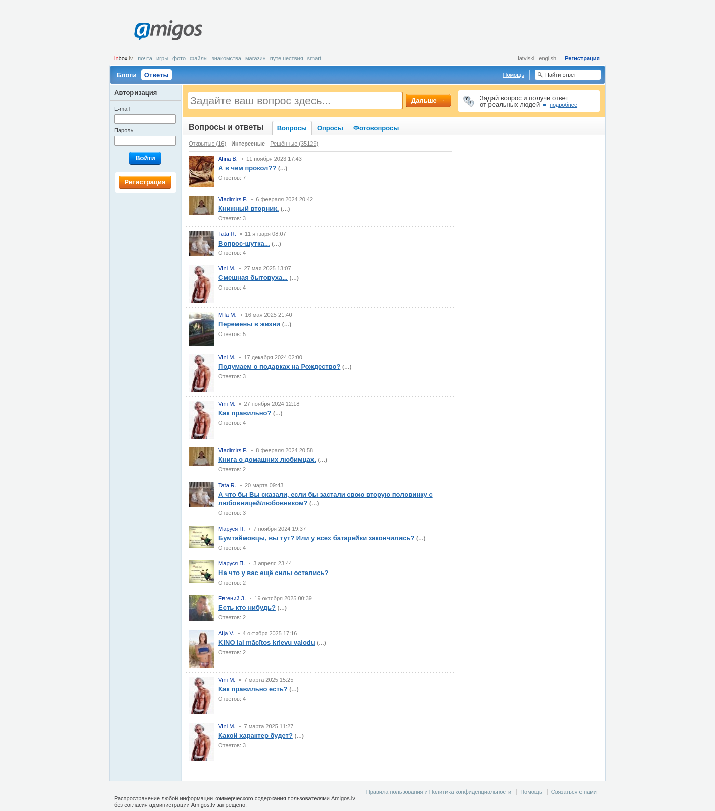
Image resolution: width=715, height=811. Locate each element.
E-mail (122, 109)
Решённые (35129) (294, 143)
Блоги (127, 75)
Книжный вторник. (248, 208)
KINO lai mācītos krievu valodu (266, 642)
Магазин (255, 58)
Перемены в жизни (249, 324)
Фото (179, 58)
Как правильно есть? (253, 689)
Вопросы (292, 128)
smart (314, 58)
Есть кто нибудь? (247, 607)
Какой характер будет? (255, 735)
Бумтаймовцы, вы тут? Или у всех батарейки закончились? (316, 538)
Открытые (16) (207, 143)
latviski (526, 58)
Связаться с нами (574, 792)
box (123, 58)
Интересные (248, 143)
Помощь (514, 75)
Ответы (156, 75)
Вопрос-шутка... (244, 243)
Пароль (123, 130)
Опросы (330, 128)
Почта (145, 58)
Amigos (168, 30)
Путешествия (286, 58)
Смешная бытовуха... (253, 277)
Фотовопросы (376, 128)
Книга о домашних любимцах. (267, 459)
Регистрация (582, 58)
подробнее (563, 105)
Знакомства (226, 58)
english (547, 58)
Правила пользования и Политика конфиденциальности (438, 792)
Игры (162, 58)
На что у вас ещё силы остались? (273, 573)
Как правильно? (244, 413)
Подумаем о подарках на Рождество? (279, 366)
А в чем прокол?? (247, 168)
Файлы (199, 58)
